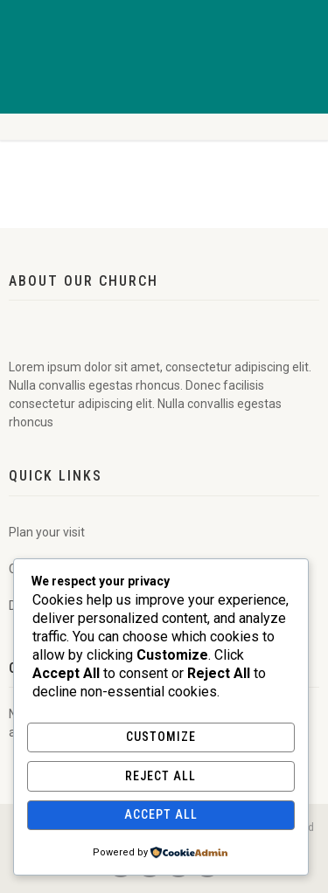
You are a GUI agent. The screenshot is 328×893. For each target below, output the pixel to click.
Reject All (160, 776)
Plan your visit (47, 532)
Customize (161, 737)
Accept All (161, 814)
